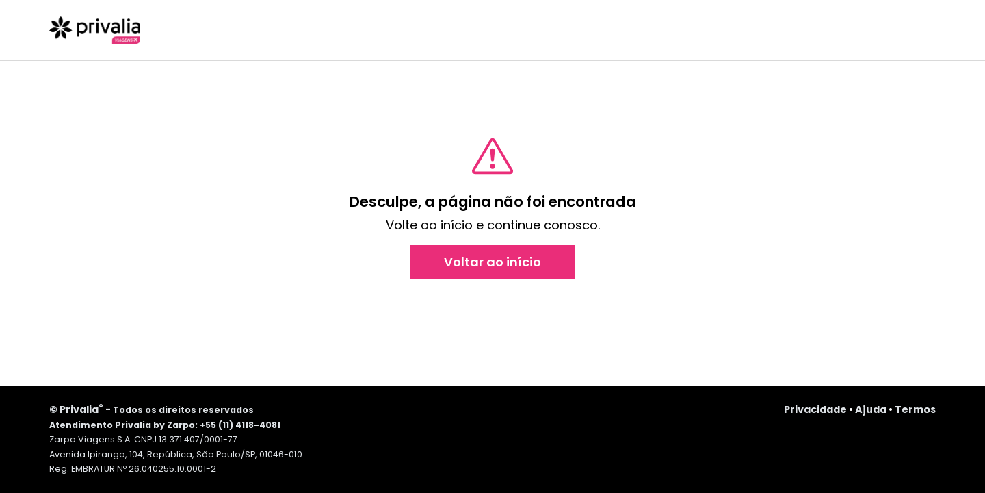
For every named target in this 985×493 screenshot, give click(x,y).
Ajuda (870, 409)
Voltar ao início (492, 261)
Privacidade (815, 409)
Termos (915, 409)
